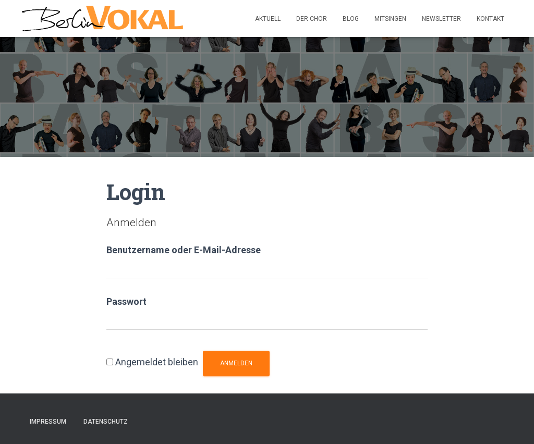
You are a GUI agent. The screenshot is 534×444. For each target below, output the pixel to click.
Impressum (48, 421)
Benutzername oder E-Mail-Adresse (183, 249)
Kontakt (490, 18)
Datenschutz (105, 421)
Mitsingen (390, 18)
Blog (351, 18)
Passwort (126, 301)
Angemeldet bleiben (156, 361)
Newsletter (441, 18)
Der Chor (311, 18)
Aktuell (268, 18)
